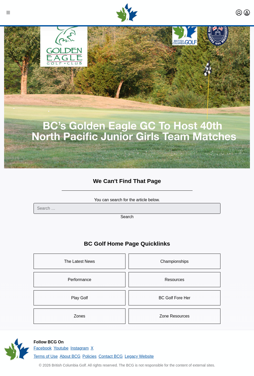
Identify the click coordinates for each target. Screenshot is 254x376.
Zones (79, 316)
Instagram (79, 348)
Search (127, 217)
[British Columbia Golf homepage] (17, 349)
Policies (89, 356)
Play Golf (79, 298)
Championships (174, 261)
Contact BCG (111, 356)
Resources (174, 279)
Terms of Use (46, 356)
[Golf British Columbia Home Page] (127, 12)
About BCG (70, 356)
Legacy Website (139, 356)
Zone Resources (174, 316)
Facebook (42, 348)
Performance (79, 279)
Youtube (61, 348)
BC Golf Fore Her (174, 298)
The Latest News (79, 261)
